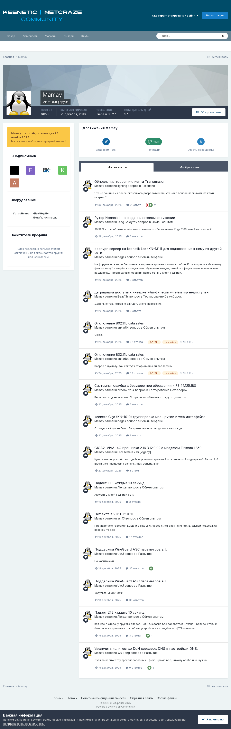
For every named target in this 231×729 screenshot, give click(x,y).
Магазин (50, 36)
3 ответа (133, 310)
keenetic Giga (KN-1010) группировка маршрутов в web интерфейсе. (150, 417)
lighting (122, 185)
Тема (72, 698)
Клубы (85, 36)
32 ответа (134, 341)
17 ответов (134, 536)
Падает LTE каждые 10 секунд (119, 483)
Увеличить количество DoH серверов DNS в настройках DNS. (146, 649)
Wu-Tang (124, 652)
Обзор (11, 36)
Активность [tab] (117, 167)
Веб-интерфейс (151, 257)
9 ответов (134, 279)
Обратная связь (141, 698)
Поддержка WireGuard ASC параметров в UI (131, 549)
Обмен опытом (162, 222)
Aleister (123, 487)
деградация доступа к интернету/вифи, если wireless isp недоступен (151, 292)
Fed (120, 452)
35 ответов (135, 568)
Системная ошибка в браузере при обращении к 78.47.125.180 (145, 385)
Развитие (148, 185)
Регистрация (215, 15)
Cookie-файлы (167, 698)
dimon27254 (126, 390)
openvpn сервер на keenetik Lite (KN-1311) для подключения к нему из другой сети (158, 251)
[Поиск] (170, 36)
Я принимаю (213, 719)
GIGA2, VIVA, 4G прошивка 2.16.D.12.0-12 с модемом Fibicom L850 (148, 448)
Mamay (99, 185)
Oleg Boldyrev (127, 222)
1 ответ (132, 470)
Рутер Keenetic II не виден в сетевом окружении (134, 218)
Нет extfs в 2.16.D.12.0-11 (113, 514)
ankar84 (123, 327)
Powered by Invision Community (115, 706)
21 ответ (133, 204)
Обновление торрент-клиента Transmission (129, 181)
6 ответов (134, 236)
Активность (30, 36)
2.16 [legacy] (142, 452)
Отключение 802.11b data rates (119, 323)
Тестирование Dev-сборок (162, 296)
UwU (121, 553)
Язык (59, 698)
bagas (122, 257)
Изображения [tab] (190, 167)
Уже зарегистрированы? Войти (174, 15)
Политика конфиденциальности (103, 698)
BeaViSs (123, 296)
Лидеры (69, 36)
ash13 (121, 518)
